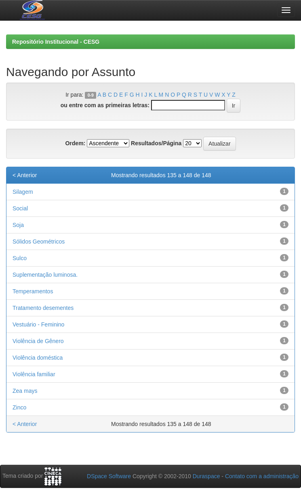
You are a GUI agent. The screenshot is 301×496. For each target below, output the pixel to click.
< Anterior (25, 175)
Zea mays (25, 391)
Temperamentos (33, 291)
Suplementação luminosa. (45, 274)
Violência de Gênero (38, 341)
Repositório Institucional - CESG (55, 41)
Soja (18, 225)
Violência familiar (34, 374)
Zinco (19, 407)
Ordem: (75, 143)
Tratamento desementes (43, 308)
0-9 (91, 95)
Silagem (23, 192)
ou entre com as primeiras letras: (105, 105)
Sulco (20, 258)
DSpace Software (109, 476)
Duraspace (206, 476)
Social (20, 208)
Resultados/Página (156, 143)
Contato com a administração (262, 476)
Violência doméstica (38, 357)
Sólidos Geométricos (39, 241)
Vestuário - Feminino (38, 324)
